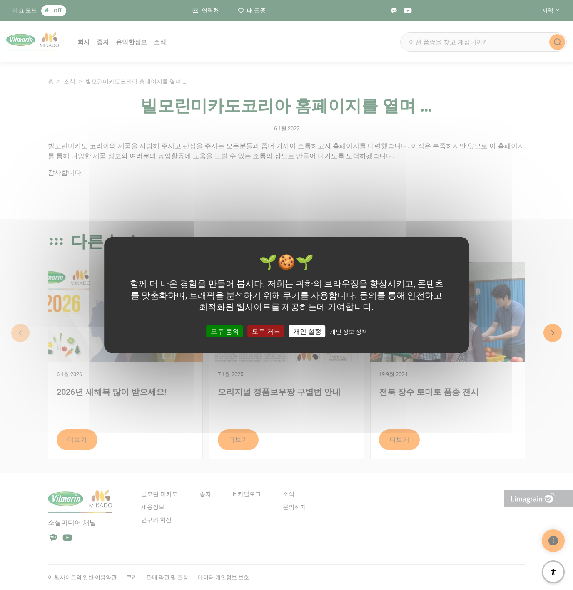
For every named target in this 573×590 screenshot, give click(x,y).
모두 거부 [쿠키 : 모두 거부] (266, 331)
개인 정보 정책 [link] (348, 331)
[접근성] (553, 571)
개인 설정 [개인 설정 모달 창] (307, 331)
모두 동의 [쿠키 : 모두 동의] (225, 331)
